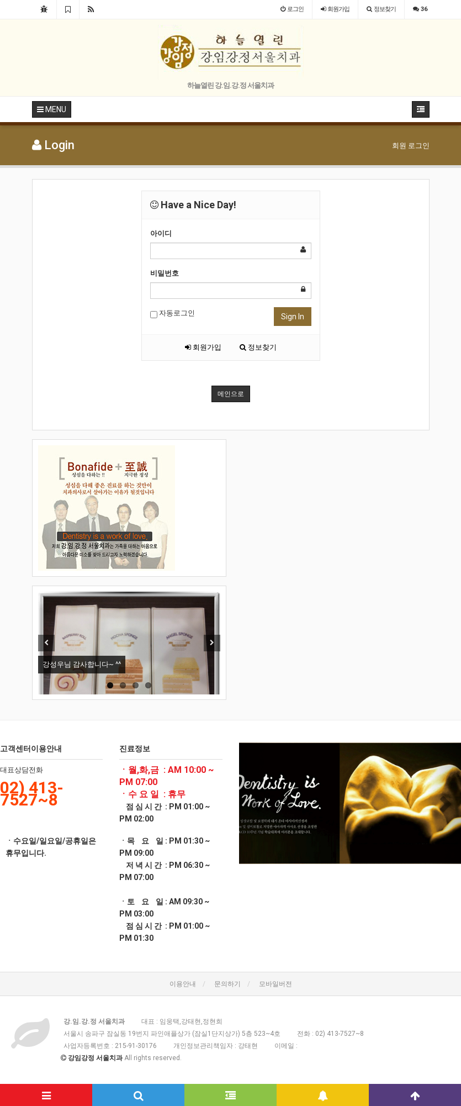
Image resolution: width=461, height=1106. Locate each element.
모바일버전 (275, 984)
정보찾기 (258, 347)
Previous (46, 643)
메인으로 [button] (231, 394)
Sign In (292, 316)
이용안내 (182, 984)
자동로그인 (172, 313)
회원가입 (203, 347)
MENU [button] (51, 109)
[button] (255, 803)
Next (212, 643)
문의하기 (227, 984)
